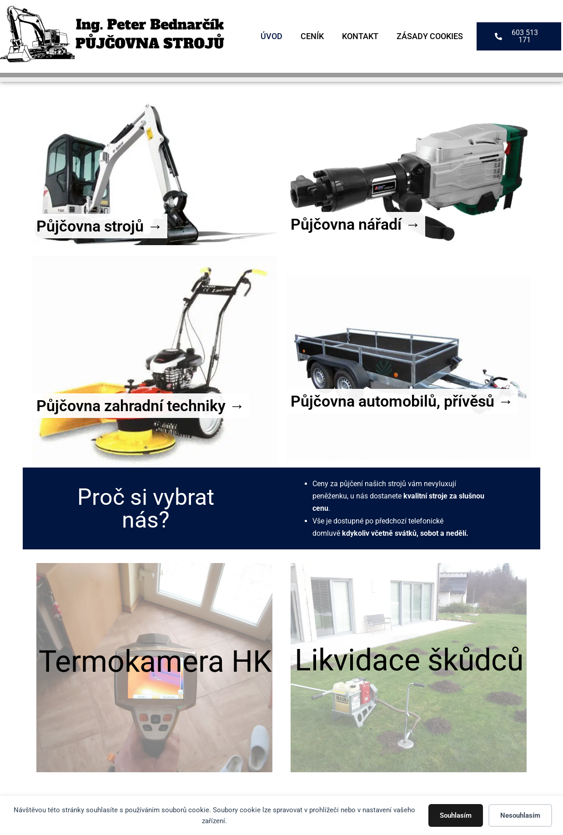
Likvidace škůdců (409, 660)
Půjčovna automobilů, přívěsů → (402, 401)
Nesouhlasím (520, 815)
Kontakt (360, 36)
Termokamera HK (155, 661)
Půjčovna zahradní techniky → (140, 406)
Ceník (312, 36)
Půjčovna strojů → (99, 226)
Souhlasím (456, 815)
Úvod (271, 36)
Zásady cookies (430, 36)
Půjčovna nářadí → (356, 224)
